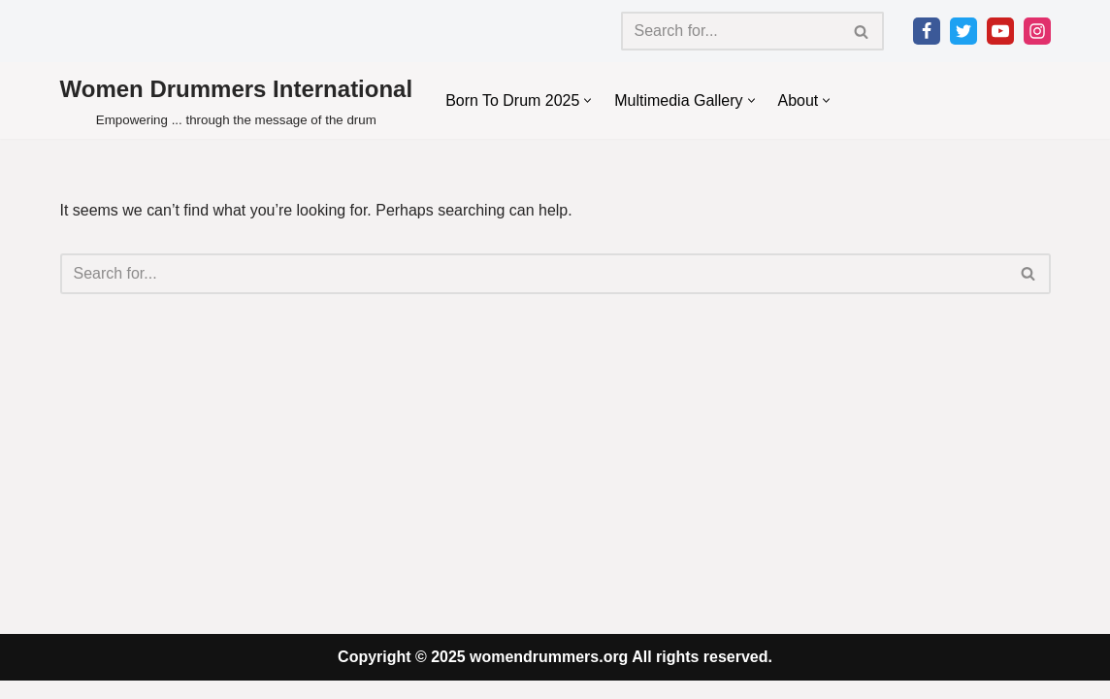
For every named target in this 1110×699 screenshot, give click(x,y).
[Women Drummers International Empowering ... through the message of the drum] (236, 100)
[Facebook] (926, 31)
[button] (588, 100)
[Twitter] (963, 31)
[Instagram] (1037, 31)
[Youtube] (1000, 31)
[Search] (730, 31)
